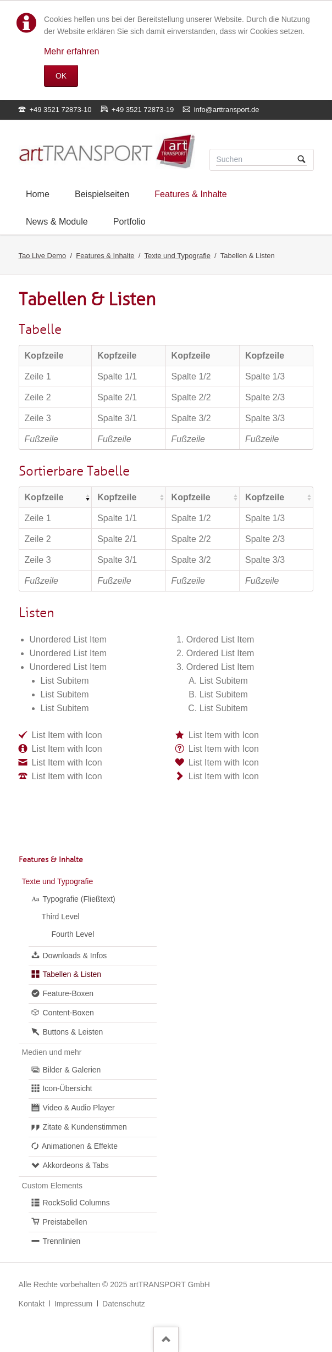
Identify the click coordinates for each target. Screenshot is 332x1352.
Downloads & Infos (74, 955)
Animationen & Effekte (80, 1146)
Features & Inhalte (105, 256)
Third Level (60, 916)
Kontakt (32, 1303)
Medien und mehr (52, 1052)
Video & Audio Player (78, 1107)
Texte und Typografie (177, 256)
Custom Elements (52, 1185)
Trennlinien (61, 1241)
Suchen (302, 159)
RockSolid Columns (75, 1202)
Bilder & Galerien (71, 1069)
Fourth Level (72, 934)
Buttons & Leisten (72, 1031)
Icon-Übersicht (67, 1088)
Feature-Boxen (67, 993)
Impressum (73, 1303)
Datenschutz (123, 1303)
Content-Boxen (67, 1012)
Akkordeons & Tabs (75, 1165)
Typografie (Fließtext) (78, 899)
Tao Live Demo (43, 256)
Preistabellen (64, 1221)
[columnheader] (55, 497)
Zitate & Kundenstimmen (84, 1126)
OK (61, 75)
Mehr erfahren (71, 51)
